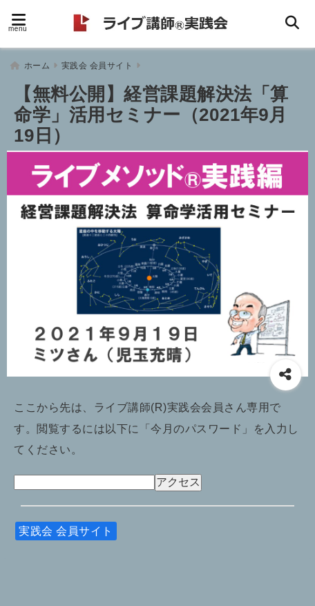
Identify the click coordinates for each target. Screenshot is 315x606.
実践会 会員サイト (66, 527)
